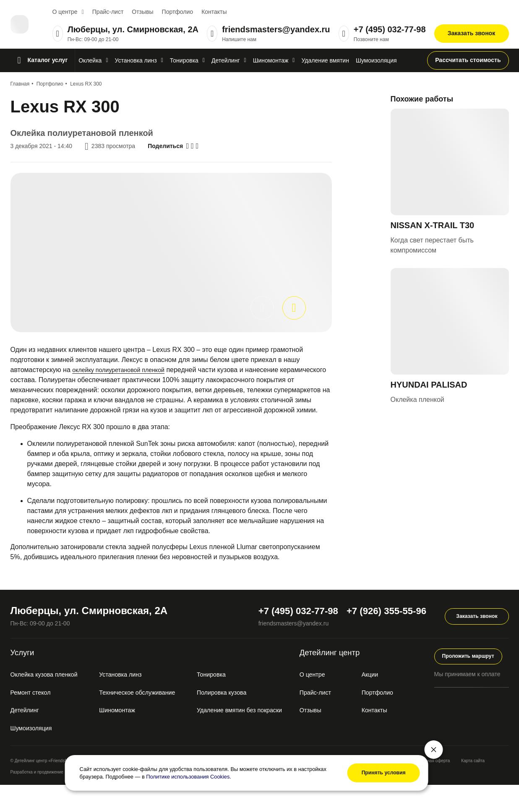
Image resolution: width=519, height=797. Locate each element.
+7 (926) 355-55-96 (380, 620)
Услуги (26, 663)
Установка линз (125, 686)
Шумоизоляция (33, 740)
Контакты (214, 11)
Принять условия (376, 770)
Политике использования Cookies (217, 774)
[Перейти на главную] (23, 24)
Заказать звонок (471, 33)
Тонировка (218, 686)
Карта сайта (473, 773)
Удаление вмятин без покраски (250, 722)
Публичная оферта (431, 773)
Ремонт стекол (33, 704)
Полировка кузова (230, 704)
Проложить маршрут (471, 667)
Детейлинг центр (348, 663)
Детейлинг (26, 722)
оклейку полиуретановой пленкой (124, 369)
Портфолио (177, 11)
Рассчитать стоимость (468, 60)
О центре (65, 11)
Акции (375, 686)
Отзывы (142, 11)
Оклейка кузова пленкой (48, 686)
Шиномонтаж (121, 722)
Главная (20, 84)
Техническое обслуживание (144, 704)
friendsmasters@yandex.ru (276, 29)
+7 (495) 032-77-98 (390, 29)
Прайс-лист (108, 11)
